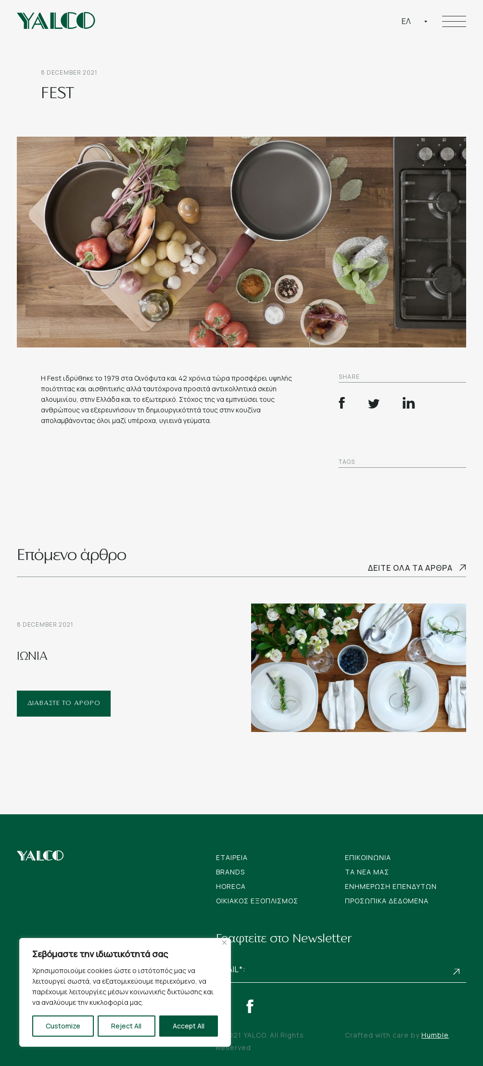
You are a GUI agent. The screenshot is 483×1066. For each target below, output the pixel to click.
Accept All (188, 1025)
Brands (230, 871)
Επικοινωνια (368, 857)
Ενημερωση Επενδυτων (391, 886)
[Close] (224, 942)
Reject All (126, 1025)
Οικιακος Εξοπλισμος (257, 900)
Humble (435, 1035)
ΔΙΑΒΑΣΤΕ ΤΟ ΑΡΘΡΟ (64, 703)
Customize (63, 1025)
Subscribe (456, 972)
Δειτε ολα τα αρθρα (410, 568)
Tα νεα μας (367, 871)
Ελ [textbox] (406, 21)
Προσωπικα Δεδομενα (387, 900)
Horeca (231, 886)
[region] (125, 992)
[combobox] (415, 21)
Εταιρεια (232, 857)
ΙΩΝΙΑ (32, 657)
